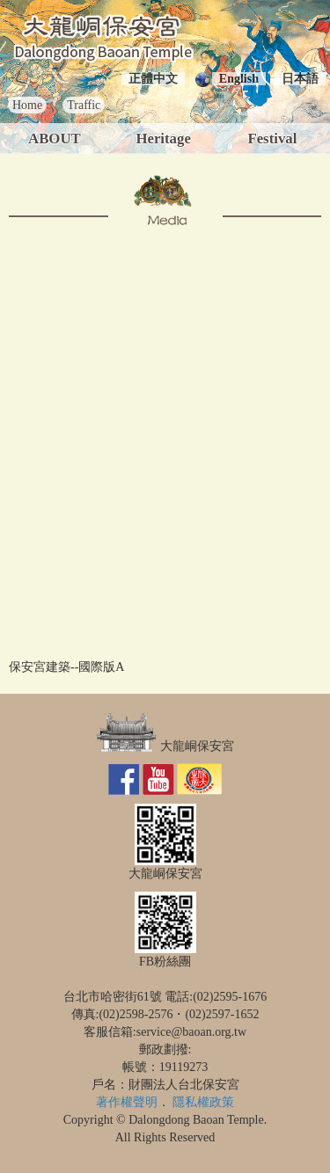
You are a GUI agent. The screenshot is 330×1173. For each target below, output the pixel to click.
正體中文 (153, 78)
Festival (272, 138)
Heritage (163, 138)
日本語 (300, 78)
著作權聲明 (127, 1102)
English (239, 78)
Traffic (83, 105)
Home (27, 105)
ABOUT (54, 138)
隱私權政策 (203, 1102)
